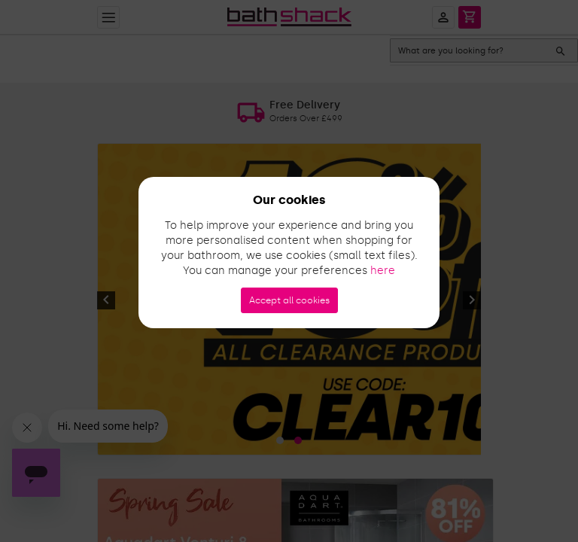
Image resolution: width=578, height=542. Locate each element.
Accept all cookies (289, 300)
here (382, 270)
